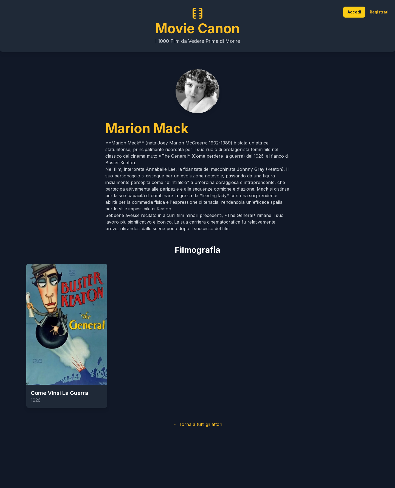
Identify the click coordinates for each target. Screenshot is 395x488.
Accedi (354, 12)
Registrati (379, 12)
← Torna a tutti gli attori (197, 424)
